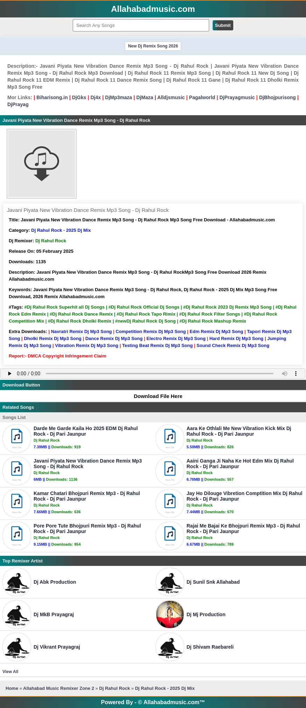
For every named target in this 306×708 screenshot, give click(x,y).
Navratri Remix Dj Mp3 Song (81, 331)
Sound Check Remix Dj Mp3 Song (233, 345)
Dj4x (96, 97)
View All (10, 671)
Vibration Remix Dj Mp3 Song (86, 345)
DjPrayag (18, 104)
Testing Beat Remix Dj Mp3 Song (157, 345)
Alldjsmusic (171, 97)
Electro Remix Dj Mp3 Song (176, 338)
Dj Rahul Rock (114, 688)
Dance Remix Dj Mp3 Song (114, 338)
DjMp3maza (118, 97)
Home (12, 688)
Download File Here (154, 396)
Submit (223, 25)
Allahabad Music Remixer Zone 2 (58, 688)
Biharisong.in (51, 97)
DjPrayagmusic (237, 97)
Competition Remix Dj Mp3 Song (151, 331)
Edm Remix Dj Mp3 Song (216, 331)
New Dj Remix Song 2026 (153, 46)
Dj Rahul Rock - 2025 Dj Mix (61, 230)
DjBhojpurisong (277, 97)
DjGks (79, 97)
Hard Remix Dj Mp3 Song (236, 338)
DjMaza (144, 97)
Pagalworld (202, 97)
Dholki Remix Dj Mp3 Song (52, 338)
